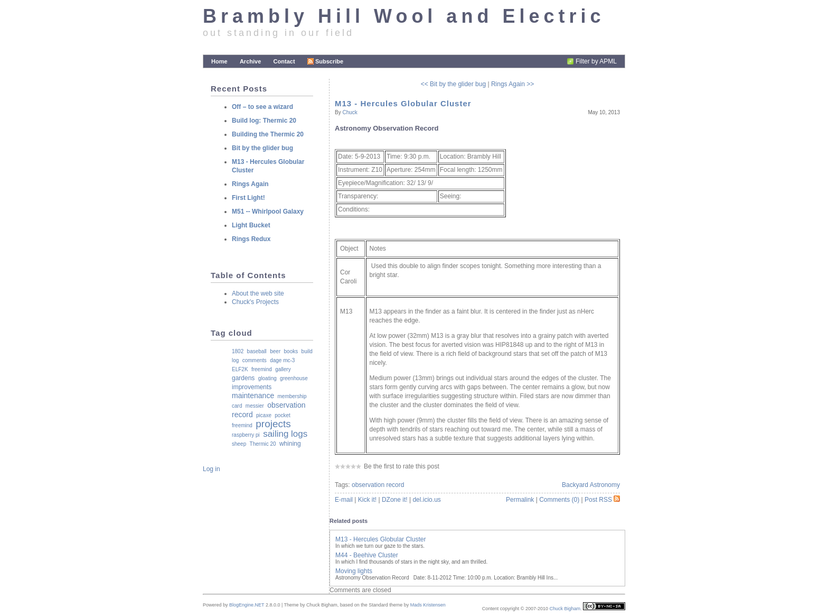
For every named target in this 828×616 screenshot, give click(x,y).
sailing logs (285, 434)
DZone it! (395, 499)
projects (273, 423)
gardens (243, 378)
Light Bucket (251, 225)
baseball (257, 351)
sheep (239, 444)
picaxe (263, 415)
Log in (211, 469)
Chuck (349, 112)
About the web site (258, 293)
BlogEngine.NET (246, 605)
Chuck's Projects (255, 302)
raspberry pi (246, 435)
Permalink (520, 499)
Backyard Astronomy (591, 485)
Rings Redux (251, 239)
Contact (284, 61)
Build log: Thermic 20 (264, 120)
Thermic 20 (263, 444)
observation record (378, 485)
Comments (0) (559, 499)
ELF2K (240, 369)
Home (219, 61)
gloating (267, 378)
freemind (261, 369)
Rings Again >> (512, 84)
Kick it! (367, 499)
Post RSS (602, 499)
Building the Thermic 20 (268, 134)
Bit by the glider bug (262, 148)
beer (275, 351)
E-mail (344, 499)
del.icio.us (426, 499)
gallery (282, 369)
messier (255, 406)
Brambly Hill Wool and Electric (404, 16)
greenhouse (294, 378)
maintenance (253, 395)
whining (290, 443)
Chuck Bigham (564, 608)
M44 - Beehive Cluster (366, 555)
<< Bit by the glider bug (453, 84)
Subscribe (325, 61)
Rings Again (250, 184)
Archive (250, 61)
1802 (237, 351)
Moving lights (353, 571)
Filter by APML (596, 61)
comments (254, 360)
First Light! (248, 197)
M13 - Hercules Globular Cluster (403, 103)
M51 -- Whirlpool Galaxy (268, 211)
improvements (251, 387)
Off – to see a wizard (262, 107)
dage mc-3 (282, 360)
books (291, 351)
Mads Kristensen (428, 605)
